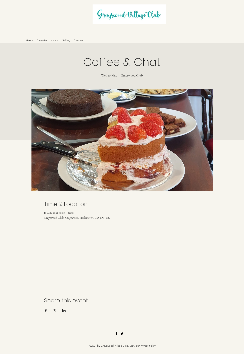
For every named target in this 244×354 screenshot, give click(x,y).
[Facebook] (116, 333)
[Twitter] (122, 333)
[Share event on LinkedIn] (64, 310)
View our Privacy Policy (143, 345)
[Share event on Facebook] (46, 310)
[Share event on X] (55, 310)
